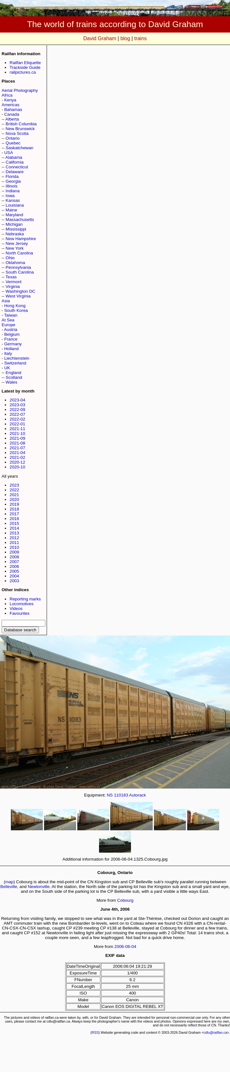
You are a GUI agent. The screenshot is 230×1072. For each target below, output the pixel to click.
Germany (13, 343)
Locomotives (22, 603)
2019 (14, 504)
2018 (14, 509)
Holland (11, 348)
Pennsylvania (18, 267)
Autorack (137, 795)
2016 (14, 518)
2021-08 (17, 443)
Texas (11, 277)
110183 (121, 795)
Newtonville (39, 886)
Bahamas (13, 109)
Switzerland (15, 363)
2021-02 (17, 457)
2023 (14, 485)
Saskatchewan (20, 147)
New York (15, 248)
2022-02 (17, 419)
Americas (10, 104)
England (13, 372)
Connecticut (17, 167)
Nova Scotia (17, 133)
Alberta (12, 119)
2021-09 (17, 438)
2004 (14, 576)
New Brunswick (20, 128)
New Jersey (17, 243)
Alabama (13, 157)
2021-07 (17, 447)
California (15, 162)
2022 (14, 490)
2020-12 (17, 462)
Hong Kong (15, 305)
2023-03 (17, 404)
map (9, 881)
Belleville (8, 886)
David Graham (99, 38)
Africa (7, 95)
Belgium (11, 334)
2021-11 (17, 428)
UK (7, 367)
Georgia (13, 181)
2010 (14, 547)
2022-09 (17, 409)
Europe (8, 324)
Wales (12, 382)
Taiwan (11, 315)
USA (8, 152)
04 (134, 946)
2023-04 (17, 400)
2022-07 (17, 414)
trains (140, 38)
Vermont (14, 281)
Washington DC (20, 291)
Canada (11, 114)
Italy (8, 353)
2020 (14, 499)
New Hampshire (21, 238)
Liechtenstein (16, 358)
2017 (14, 513)
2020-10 (17, 467)
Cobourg (125, 900)
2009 (14, 552)
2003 (14, 580)
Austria (10, 329)
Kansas (13, 200)
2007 (14, 561)
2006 (14, 566)
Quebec (13, 143)
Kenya (10, 100)
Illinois (12, 186)
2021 (14, 494)
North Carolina (19, 253)
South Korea (16, 310)
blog (125, 38)
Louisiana (15, 205)
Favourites (19, 613)
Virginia (13, 286)
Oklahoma (15, 262)
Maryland (14, 214)
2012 (14, 537)
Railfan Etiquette (25, 62)
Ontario (13, 138)
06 (127, 946)
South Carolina (20, 272)
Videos (16, 608)
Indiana (13, 190)
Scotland (14, 377)
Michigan (14, 224)
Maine (11, 210)
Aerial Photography (20, 90)
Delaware (15, 171)
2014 (14, 528)
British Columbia (21, 123)
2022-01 (17, 424)
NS (110, 795)
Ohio (10, 257)
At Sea (8, 320)
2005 (14, 571)
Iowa (10, 195)
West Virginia (18, 296)
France (10, 339)
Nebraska (15, 233)
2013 (14, 533)
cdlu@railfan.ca (215, 1032)
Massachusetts (20, 219)
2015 (14, 523)
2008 (14, 556)
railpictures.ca (23, 72)
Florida (12, 176)
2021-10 (17, 433)
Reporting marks (25, 599)
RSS (95, 1032)
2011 (14, 542)
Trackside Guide (25, 67)
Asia (6, 300)
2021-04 (17, 452)
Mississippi (16, 229)
